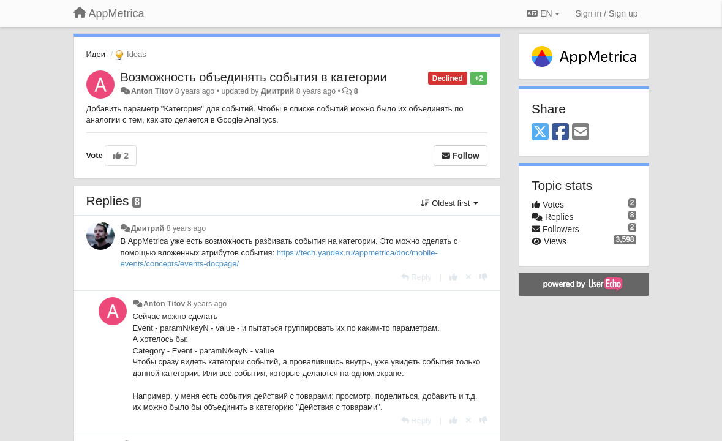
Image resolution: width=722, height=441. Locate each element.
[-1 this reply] (483, 277)
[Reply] (416, 277)
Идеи (95, 54)
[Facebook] (560, 132)
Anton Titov (152, 91)
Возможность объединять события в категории (254, 77)
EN (543, 13)
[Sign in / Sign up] (607, 13)
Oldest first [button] (449, 203)
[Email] (580, 132)
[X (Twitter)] (540, 132)
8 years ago (186, 228)
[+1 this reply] (453, 277)
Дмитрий (277, 91)
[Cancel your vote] (468, 277)
